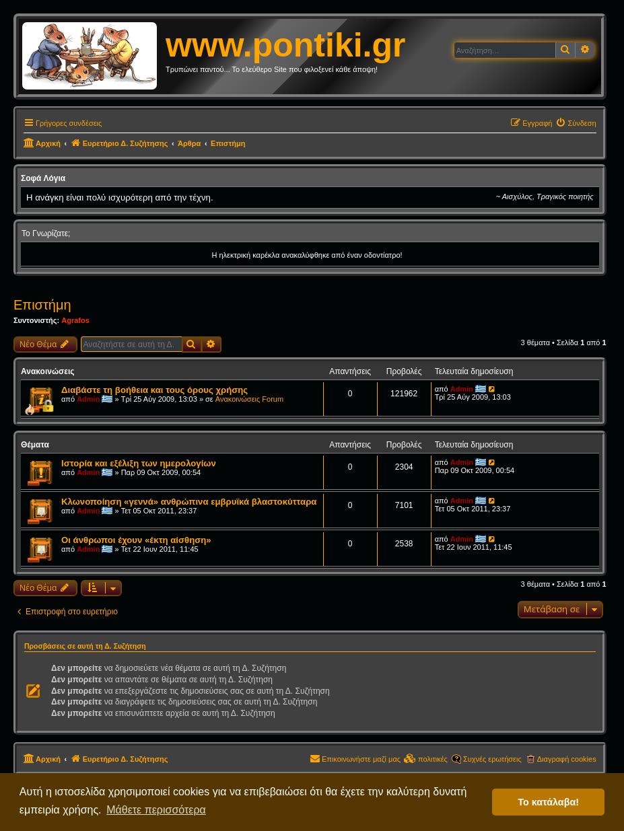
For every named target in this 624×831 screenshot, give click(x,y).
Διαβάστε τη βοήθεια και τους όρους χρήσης (154, 390)
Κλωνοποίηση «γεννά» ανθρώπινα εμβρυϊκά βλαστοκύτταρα (188, 502)
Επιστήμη (42, 304)
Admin (88, 399)
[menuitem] (575, 123)
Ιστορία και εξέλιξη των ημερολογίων (138, 463)
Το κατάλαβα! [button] (548, 802)
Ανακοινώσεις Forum (249, 399)
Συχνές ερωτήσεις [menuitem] (492, 759)
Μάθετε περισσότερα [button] (156, 810)
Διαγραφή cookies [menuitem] (566, 759)
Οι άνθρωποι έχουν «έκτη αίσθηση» (136, 540)
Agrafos (75, 320)
